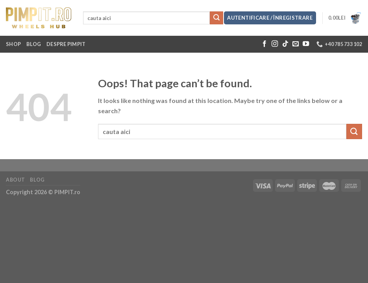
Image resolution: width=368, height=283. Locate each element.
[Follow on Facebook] (264, 44)
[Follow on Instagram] (275, 44)
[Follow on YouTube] (306, 44)
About (15, 180)
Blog (33, 44)
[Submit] (216, 18)
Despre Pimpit (65, 44)
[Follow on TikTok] (285, 44)
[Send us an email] (295, 44)
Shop (13, 44)
